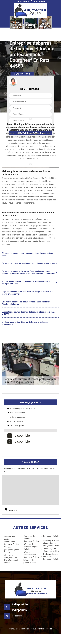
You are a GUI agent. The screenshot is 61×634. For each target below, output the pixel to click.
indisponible (21, 1)
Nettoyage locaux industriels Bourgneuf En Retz (50, 556)
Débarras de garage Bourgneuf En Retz (10, 549)
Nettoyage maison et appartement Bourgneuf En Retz (50, 543)
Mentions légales (44, 629)
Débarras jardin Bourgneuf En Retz (50, 549)
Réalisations (22, 74)
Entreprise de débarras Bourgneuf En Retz (30, 538)
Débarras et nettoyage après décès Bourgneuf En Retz (10, 559)
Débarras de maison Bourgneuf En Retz (30, 546)
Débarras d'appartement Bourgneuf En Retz (30, 554)
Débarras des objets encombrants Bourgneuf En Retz (10, 540)
